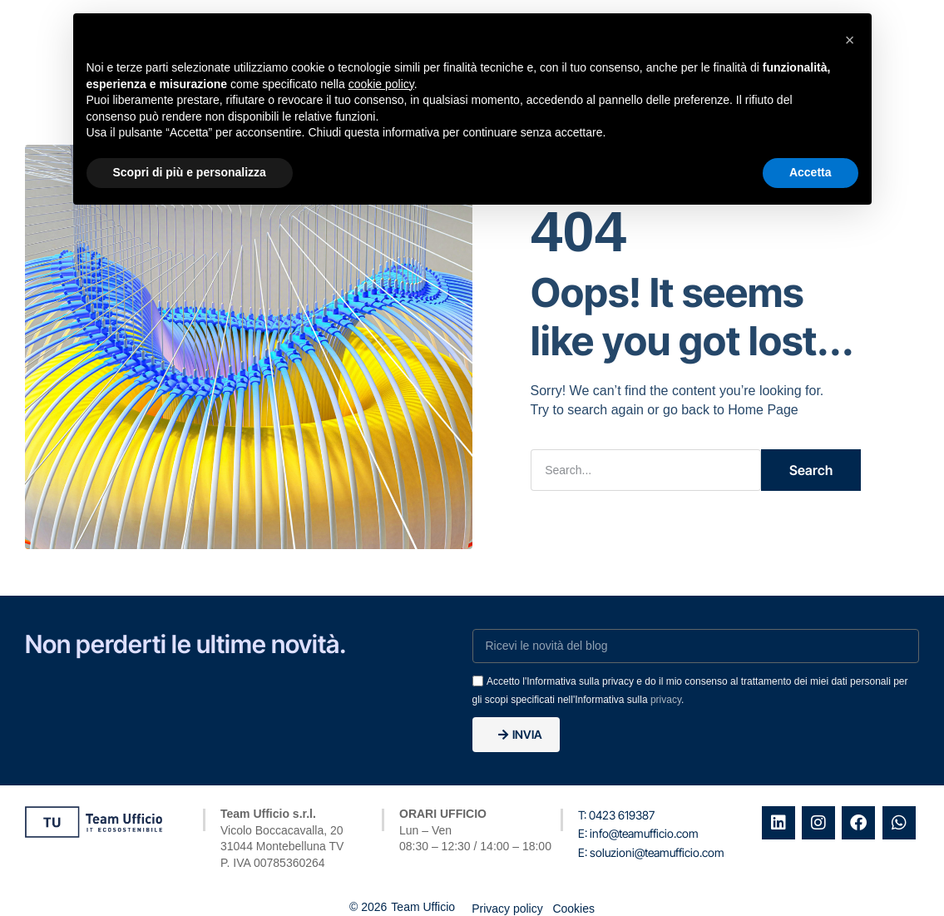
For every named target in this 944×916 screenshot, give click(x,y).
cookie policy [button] (381, 84)
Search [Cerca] (811, 469)
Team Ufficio (423, 908)
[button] (850, 40)
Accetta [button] (810, 172)
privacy (665, 699)
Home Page (763, 409)
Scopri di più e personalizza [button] (189, 172)
